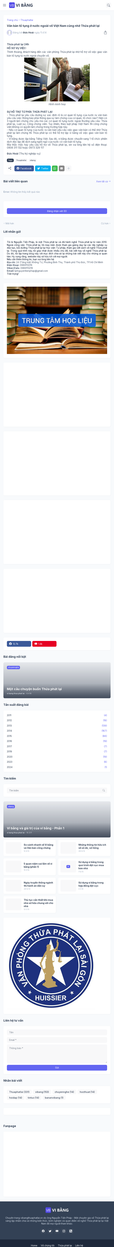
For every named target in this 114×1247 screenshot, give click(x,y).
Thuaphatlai (26, 20)
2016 (57, 741)
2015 (57, 736)
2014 (57, 730)
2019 (57, 751)
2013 (57, 725)
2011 (57, 715)
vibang (33, 160)
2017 (57, 746)
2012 (57, 720)
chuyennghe (64, 1092)
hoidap (15, 1097)
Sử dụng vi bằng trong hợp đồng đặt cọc (91, 884)
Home (34, 1245)
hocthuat (87, 1092)
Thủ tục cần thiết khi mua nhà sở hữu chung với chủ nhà (38, 903)
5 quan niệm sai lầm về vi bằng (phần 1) (38, 865)
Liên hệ (79, 1245)
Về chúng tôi (47, 1245)
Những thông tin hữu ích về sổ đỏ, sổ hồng (92, 846)
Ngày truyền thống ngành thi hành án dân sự (38, 884)
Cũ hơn (105, 223)
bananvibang (54, 1097)
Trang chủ (12, 20)
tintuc (33, 1097)
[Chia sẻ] (104, 32)
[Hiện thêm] (68, 168)
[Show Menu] (4, 5)
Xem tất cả (102, 181)
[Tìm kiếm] (108, 5)
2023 (57, 761)
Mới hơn (10, 223)
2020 (57, 756)
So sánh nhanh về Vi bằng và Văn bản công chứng (38, 846)
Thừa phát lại (65, 1245)
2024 (57, 767)
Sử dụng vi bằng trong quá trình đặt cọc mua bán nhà (91, 865)
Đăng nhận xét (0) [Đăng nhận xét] (57, 211)
